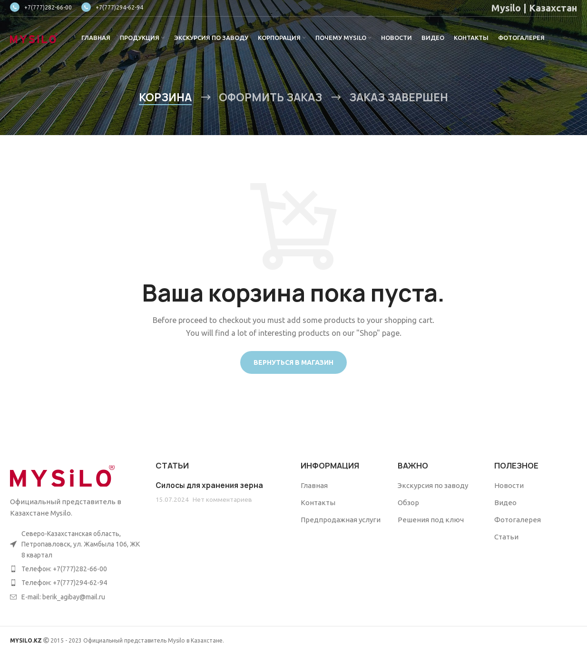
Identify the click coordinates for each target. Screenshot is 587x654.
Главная (314, 485)
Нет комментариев (222, 499)
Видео (505, 502)
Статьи (506, 537)
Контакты (318, 502)
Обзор (408, 502)
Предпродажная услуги (341, 520)
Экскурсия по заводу (433, 485)
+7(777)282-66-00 (41, 7)
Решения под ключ (431, 520)
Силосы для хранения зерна (209, 485)
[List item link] (75, 569)
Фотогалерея (517, 520)
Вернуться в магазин (293, 362)
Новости (509, 485)
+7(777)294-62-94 (112, 7)
